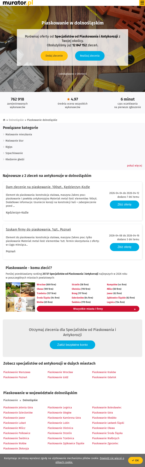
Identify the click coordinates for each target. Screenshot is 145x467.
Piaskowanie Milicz (14, 428)
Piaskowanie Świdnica (16, 438)
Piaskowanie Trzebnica (61, 438)
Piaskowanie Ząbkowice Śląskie (66, 443)
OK (135, 460)
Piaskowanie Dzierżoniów (18, 412)
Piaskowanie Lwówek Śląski (108, 423)
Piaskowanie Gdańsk (104, 377)
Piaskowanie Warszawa (16, 372)
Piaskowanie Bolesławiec (107, 407)
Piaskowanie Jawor (14, 417)
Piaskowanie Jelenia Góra (18, 407)
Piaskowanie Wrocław (60, 372)
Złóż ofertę (124, 204)
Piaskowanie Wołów (14, 443)
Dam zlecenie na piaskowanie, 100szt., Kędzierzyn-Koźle (48, 187)
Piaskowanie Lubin (58, 423)
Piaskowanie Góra (102, 412)
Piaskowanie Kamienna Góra (64, 417)
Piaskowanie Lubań (14, 423)
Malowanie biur (14, 140)
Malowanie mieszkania (18, 134)
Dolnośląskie (16, 120)
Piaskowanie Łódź (58, 377)
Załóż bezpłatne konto (72, 344)
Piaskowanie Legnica (60, 407)
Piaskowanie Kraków (104, 372)
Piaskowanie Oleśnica (60, 428)
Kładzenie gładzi (14, 159)
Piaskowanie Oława (103, 428)
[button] (134, 166)
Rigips (8, 147)
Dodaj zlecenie (54, 55)
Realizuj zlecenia (90, 55)
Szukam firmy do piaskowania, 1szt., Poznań (38, 229)
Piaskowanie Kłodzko (104, 417)
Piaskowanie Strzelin (60, 433)
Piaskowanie (10, 400)
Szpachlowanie (14, 153)
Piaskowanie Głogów (59, 412)
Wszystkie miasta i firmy (104, 309)
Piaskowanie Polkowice (16, 433)
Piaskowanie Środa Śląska (107, 433)
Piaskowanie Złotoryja (16, 448)
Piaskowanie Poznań (15, 377)
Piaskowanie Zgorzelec (105, 443)
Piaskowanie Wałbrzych (105, 438)
